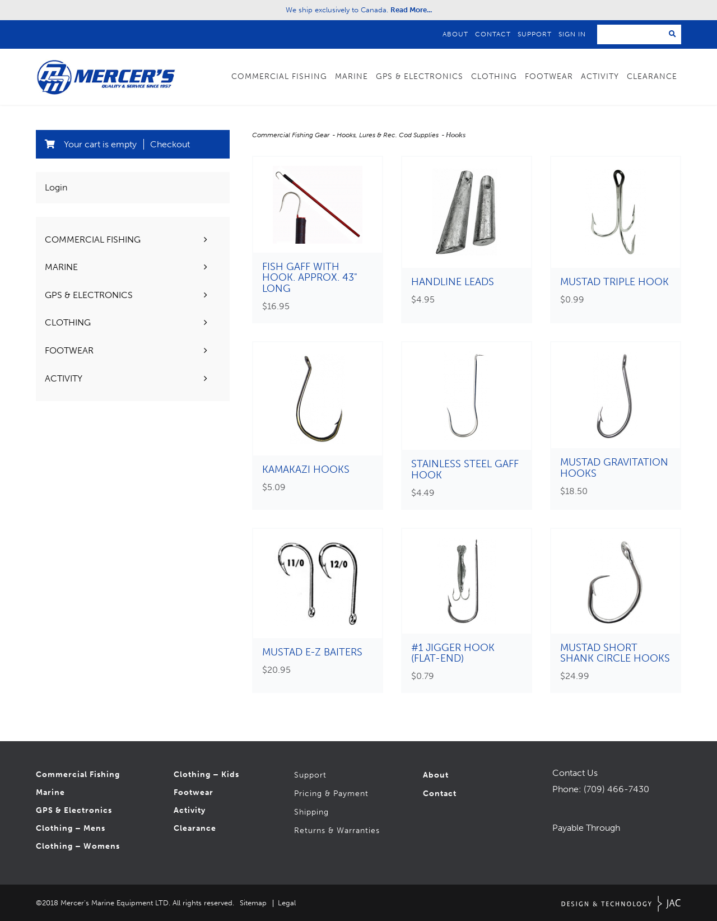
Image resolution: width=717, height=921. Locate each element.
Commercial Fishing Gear (291, 135)
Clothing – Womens (78, 847)
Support (535, 34)
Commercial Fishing (279, 76)
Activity (600, 76)
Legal (287, 903)
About (455, 34)
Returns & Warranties (337, 831)
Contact (493, 34)
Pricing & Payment (331, 794)
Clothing (494, 76)
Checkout (170, 144)
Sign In (572, 34)
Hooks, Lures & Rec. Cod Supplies (388, 135)
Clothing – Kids (206, 775)
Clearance (652, 76)
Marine (351, 76)
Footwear (549, 76)
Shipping (311, 812)
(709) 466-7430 (616, 789)
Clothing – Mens (70, 829)
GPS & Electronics (419, 76)
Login (56, 187)
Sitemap (253, 903)
